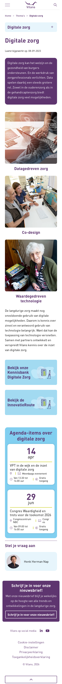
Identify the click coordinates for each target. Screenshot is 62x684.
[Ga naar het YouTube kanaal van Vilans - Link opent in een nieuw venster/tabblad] (47, 630)
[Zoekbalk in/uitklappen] (55, 5)
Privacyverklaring (31, 652)
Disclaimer (31, 647)
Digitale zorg (18, 27)
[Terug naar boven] (31, 679)
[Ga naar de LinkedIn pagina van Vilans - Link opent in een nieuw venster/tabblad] (41, 630)
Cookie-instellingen (31, 642)
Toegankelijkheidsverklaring (31, 657)
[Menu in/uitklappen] (7, 5)
